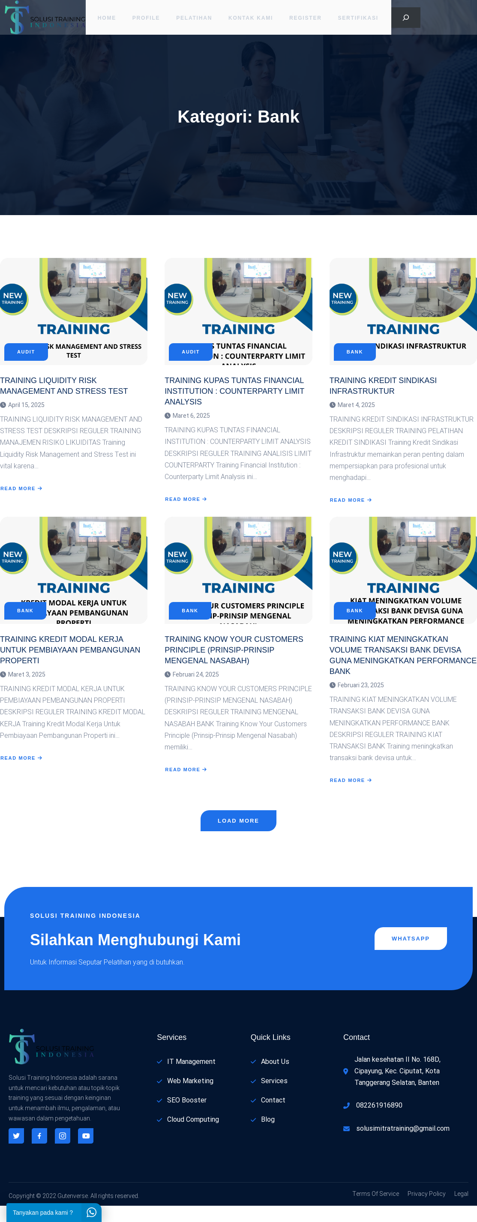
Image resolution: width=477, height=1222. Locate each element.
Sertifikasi (361, 19)
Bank (355, 360)
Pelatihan (194, 19)
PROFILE (145, 19)
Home (105, 19)
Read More (21, 496)
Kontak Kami (251, 19)
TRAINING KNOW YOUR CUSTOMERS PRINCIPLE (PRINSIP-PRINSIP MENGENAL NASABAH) (234, 662)
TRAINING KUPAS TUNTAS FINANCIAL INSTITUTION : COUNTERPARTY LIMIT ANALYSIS (234, 399)
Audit (26, 360)
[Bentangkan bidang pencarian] (405, 19)
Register (307, 19)
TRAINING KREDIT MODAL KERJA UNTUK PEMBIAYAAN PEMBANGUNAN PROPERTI (70, 662)
